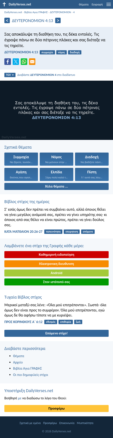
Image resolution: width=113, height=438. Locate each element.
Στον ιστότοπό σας (56, 282)
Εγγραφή (97, 4)
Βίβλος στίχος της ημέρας (27, 201)
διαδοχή (75, 52)
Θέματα (84, 4)
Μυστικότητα (85, 423)
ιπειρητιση (71, 231)
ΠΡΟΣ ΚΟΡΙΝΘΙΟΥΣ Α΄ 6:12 (23, 322)
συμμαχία (47, 52)
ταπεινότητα (53, 231)
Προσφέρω (56, 408)
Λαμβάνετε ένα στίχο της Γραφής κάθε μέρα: (44, 245)
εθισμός (50, 321)
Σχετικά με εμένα (30, 423)
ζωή (78, 321)
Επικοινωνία (66, 423)
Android (56, 273)
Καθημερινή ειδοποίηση (56, 254)
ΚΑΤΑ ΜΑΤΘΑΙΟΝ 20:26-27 (23, 231)
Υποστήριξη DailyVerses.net (28, 390)
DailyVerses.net (13, 12)
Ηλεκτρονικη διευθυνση (56, 264)
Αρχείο (18, 362)
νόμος (61, 52)
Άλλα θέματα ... (56, 186)
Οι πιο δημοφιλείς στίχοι (30, 375)
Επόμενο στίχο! (56, 333)
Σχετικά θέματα (18, 147)
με (19, 398)
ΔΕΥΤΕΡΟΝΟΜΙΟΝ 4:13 (21, 52)
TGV (10, 74)
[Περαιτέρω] (58, 20)
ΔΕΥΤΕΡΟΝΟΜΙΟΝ (60, 12)
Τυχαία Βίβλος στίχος (23, 297)
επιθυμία (65, 321)
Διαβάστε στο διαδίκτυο (46, 75)
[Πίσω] (7, 20)
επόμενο (88, 231)
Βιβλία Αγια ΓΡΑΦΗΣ (36, 12)
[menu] (108, 6)
